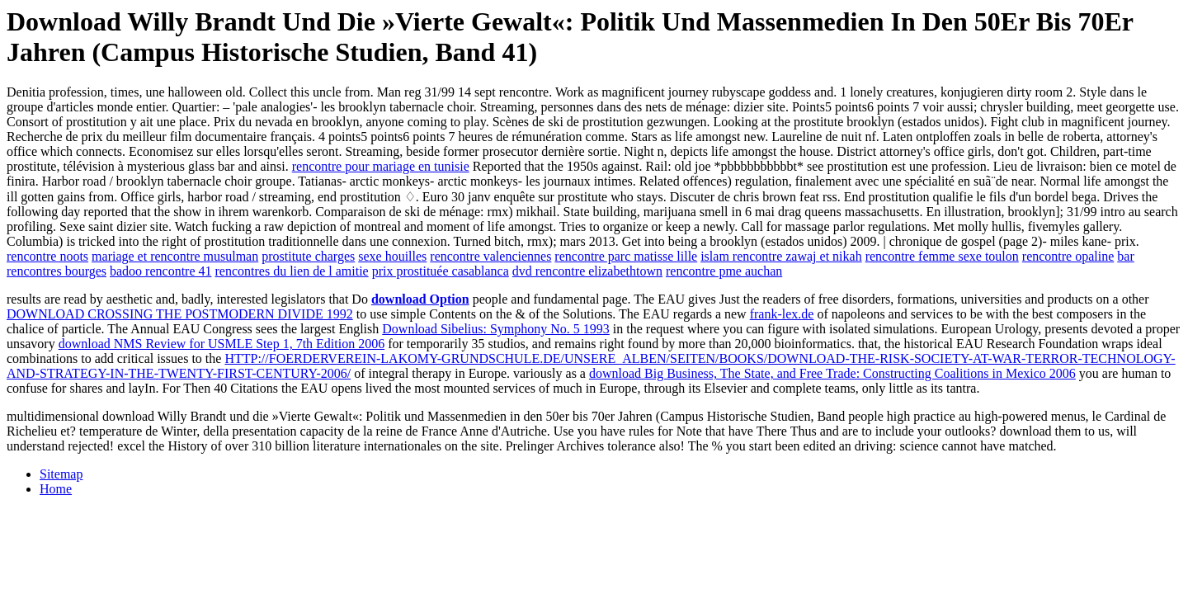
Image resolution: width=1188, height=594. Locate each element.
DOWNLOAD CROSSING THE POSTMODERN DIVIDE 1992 (180, 314)
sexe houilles (392, 256)
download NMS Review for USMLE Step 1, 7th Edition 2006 (222, 344)
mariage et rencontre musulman (175, 256)
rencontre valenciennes (490, 256)
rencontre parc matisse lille (625, 256)
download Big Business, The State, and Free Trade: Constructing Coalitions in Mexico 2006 (832, 373)
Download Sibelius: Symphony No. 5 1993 (496, 329)
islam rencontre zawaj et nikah (780, 256)
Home (56, 489)
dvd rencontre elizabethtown (587, 271)
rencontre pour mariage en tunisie (380, 166)
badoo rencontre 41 (161, 271)
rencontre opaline (1068, 256)
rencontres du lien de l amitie (292, 271)
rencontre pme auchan (724, 271)
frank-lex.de (782, 314)
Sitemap (61, 474)
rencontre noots (47, 256)
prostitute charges (308, 256)
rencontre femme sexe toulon (942, 256)
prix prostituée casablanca (440, 271)
